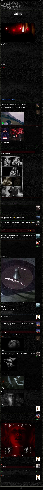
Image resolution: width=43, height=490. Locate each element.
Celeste (5, 0)
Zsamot (3, 466)
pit (2, 229)
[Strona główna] (2, 1)
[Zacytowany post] (5, 151)
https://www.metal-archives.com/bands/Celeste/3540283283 (8, 99)
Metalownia (32, 482)
